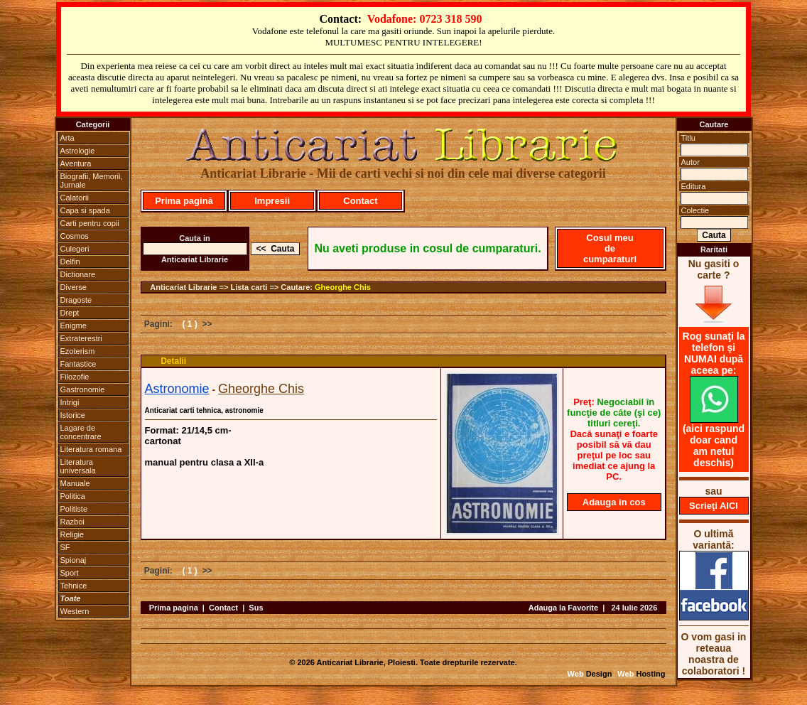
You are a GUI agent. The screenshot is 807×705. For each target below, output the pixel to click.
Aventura (76, 163)
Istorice (72, 415)
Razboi (72, 521)
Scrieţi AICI (713, 505)
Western (75, 611)
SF (65, 547)
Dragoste (76, 300)
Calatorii (74, 197)
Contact (360, 200)
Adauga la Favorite (563, 607)
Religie (72, 534)
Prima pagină (184, 200)
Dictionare (78, 274)
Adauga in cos (614, 502)
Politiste (74, 509)
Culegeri (75, 248)
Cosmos (74, 236)
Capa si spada (85, 210)
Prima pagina (173, 607)
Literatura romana (91, 449)
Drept (70, 312)
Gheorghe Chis (343, 287)
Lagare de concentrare (81, 432)
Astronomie (177, 389)
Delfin (70, 261)
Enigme (73, 325)
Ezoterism (77, 351)
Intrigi (70, 402)
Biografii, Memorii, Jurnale (91, 180)
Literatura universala (78, 466)
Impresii (272, 200)
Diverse (73, 287)
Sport (69, 573)
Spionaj (73, 560)
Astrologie (77, 150)
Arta (67, 138)
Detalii (173, 361)
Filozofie (75, 376)
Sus (256, 607)
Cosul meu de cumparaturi (610, 248)
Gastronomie (82, 389)
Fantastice (78, 364)
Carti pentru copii (89, 223)
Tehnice (73, 585)
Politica (72, 496)
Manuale (75, 483)
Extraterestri (81, 338)
